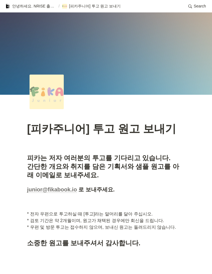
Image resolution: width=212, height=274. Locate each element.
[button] (30, 6)
